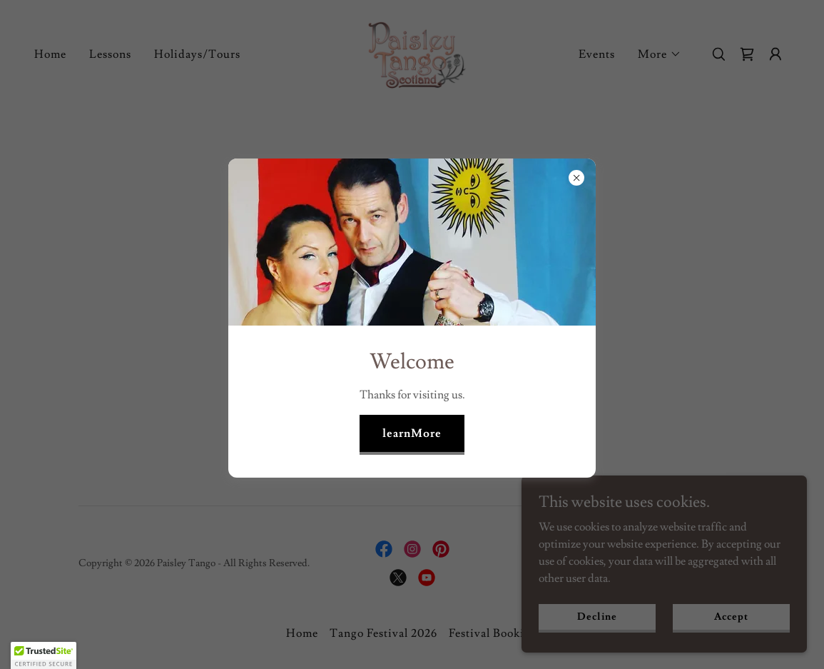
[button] (43, 655)
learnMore (412, 433)
